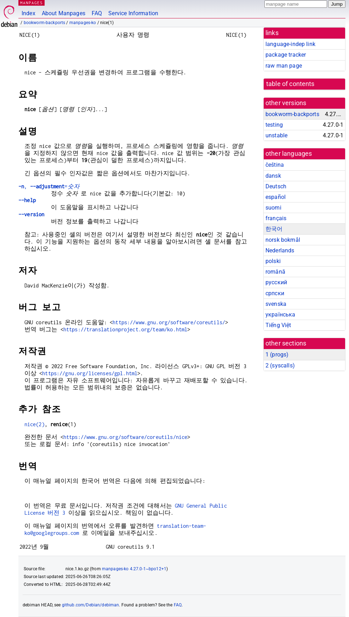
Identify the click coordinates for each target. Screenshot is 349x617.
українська (280, 314)
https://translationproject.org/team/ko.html (125, 329)
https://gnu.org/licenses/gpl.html (89, 373)
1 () (276, 354)
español (275, 197)
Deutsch (275, 186)
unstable (276, 135)
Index (28, 13)
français (275, 218)
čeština (274, 164)
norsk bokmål (282, 239)
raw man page (283, 65)
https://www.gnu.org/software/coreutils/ (169, 322)
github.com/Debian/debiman (90, 604)
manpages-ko (82, 22)
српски (274, 293)
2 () (280, 365)
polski (273, 261)
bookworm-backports (44, 22)
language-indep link (290, 44)
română (275, 271)
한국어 (273, 228)
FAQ (97, 13)
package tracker (285, 54)
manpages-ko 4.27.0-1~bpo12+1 (134, 568)
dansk (273, 175)
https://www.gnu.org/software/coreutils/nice (125, 437)
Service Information (133, 13)
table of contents (290, 83)
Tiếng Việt (278, 325)
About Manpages (63, 13)
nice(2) (34, 424)
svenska (275, 304)
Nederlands (279, 250)
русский (276, 282)
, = (49, 186)
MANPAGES (31, 2)
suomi (273, 207)
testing (274, 124)
